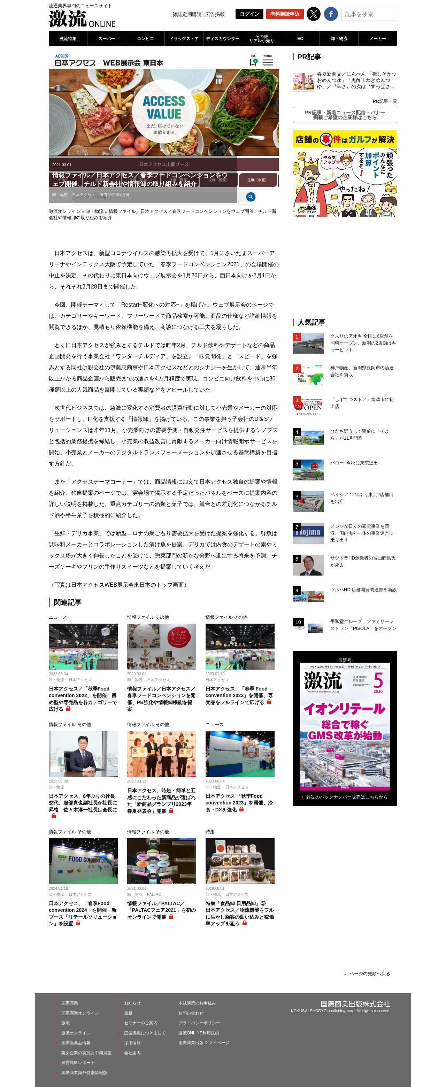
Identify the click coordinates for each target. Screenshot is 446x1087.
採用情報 (132, 1043)
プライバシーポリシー (199, 1023)
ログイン (249, 14)
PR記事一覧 (385, 101)
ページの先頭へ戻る (369, 973)
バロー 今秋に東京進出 (354, 462)
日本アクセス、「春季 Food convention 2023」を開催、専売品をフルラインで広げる (239, 695)
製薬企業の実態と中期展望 (86, 1053)
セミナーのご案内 (140, 1023)
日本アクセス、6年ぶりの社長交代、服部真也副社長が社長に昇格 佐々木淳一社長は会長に (83, 802)
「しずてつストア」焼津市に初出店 (362, 403)
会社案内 (132, 1053)
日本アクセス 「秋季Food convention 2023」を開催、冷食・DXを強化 (239, 802)
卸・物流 (339, 38)
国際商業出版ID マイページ (204, 1043)
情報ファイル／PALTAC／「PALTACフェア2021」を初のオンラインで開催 (161, 910)
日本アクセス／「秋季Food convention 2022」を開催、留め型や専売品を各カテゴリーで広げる (83, 699)
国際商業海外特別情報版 (84, 1073)
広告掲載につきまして (145, 1033)
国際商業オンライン (80, 1013)
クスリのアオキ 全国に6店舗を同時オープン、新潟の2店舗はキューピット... (363, 342)
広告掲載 (215, 14)
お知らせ (132, 1003)
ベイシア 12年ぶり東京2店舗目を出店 (361, 498)
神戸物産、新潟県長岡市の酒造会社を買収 (362, 371)
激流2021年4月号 (115, 195)
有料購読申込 (285, 14)
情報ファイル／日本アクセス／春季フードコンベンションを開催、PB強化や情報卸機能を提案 (161, 699)
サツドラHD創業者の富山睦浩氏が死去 (363, 561)
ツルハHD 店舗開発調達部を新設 (363, 589)
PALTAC (154, 894)
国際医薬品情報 (76, 1043)
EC (300, 38)
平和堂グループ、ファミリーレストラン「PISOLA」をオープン (363, 625)
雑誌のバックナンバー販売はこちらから (347, 797)
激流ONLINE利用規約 (198, 1033)
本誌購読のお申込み (197, 1003)
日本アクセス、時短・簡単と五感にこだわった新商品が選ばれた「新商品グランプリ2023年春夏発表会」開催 (161, 801)
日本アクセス (83, 195)
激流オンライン (64, 211)
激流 (65, 1023)
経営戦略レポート (78, 1063)
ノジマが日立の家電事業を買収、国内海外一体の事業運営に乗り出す (362, 533)
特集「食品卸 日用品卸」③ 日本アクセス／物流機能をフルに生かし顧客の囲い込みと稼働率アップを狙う (240, 914)
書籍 (128, 1013)
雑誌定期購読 (187, 14)
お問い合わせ (190, 1013)
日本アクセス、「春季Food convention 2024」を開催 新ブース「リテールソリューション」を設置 (83, 914)
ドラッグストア (184, 38)
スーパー (106, 38)
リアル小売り (261, 38)
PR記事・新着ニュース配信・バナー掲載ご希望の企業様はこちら (345, 115)
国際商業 (69, 1003)
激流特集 (68, 38)
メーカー (377, 38)
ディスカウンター (222, 38)
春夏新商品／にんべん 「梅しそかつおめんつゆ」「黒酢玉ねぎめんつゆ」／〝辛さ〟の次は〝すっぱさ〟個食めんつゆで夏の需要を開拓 (357, 80)
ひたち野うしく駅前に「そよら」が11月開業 (359, 435)
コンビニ (145, 38)
